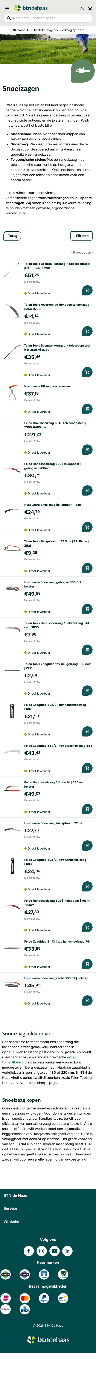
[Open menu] (8, 8)
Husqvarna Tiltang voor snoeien (47, 386)
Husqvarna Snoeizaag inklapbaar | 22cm (53, 823)
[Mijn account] (82, 8)
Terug (12, 236)
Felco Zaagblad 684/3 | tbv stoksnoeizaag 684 (58, 746)
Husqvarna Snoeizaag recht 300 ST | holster (56, 978)
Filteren (82, 236)
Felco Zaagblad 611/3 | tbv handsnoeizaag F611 (57, 941)
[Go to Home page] (31, 8)
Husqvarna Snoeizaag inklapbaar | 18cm (53, 505)
